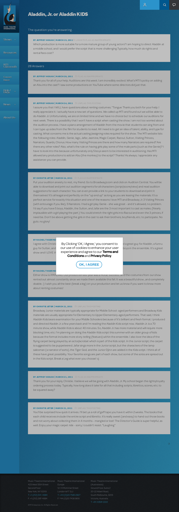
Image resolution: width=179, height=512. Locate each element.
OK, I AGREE (89, 264)
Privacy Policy (101, 255)
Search (164, 5)
